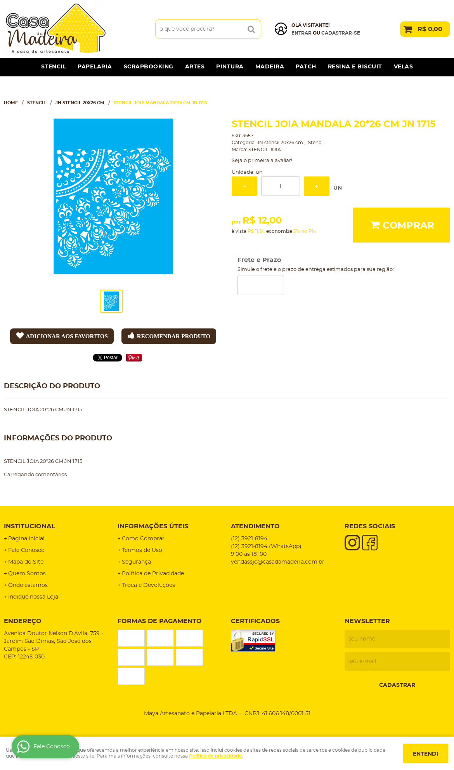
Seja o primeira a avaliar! (262, 160)
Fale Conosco (26, 550)
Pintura (230, 67)
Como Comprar (143, 538)
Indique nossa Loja (33, 597)
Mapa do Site (25, 562)
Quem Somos (27, 573)
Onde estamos (28, 585)
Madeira (269, 67)
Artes (195, 67)
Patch (306, 67)
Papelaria (95, 67)
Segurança (136, 562)
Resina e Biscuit (355, 67)
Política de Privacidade (153, 573)
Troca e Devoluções (148, 585)
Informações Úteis (153, 526)
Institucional (29, 526)
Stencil (53, 67)
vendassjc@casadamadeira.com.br (277, 562)
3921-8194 (249, 538)
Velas (403, 67)
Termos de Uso (142, 550)
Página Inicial (26, 538)
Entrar (301, 33)
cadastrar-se (340, 33)
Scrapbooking (148, 67)
